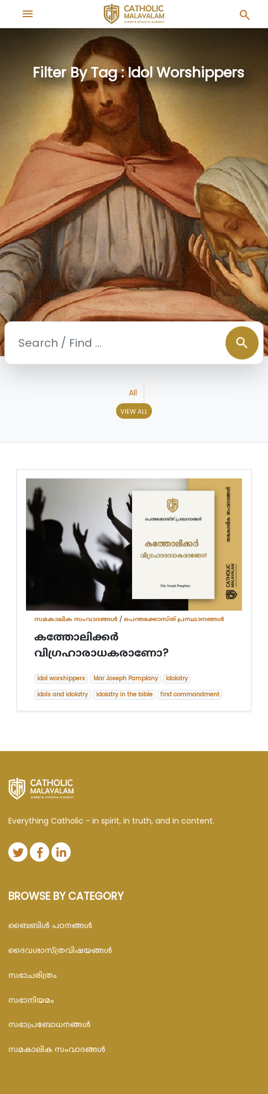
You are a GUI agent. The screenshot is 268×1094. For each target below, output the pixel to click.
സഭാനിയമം (31, 1000)
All (133, 392)
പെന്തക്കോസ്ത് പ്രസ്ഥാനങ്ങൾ (174, 618)
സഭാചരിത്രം (32, 975)
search (242, 343)
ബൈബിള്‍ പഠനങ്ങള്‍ (50, 925)
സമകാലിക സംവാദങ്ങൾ (76, 618)
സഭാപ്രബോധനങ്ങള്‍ (49, 1024)
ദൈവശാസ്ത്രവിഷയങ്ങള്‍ (60, 950)
